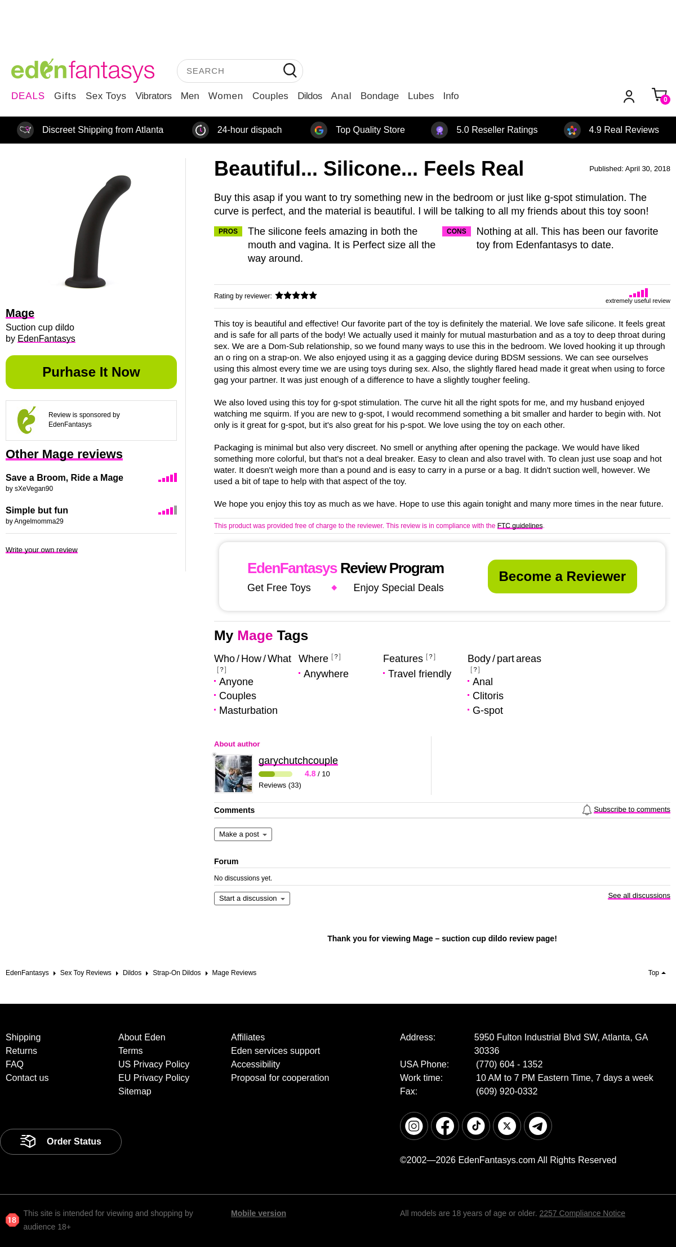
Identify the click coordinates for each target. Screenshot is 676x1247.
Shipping (23, 1037)
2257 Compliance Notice (582, 1213)
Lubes (421, 96)
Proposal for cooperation (280, 1078)
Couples (270, 96)
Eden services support (275, 1051)
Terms (130, 1051)
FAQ (15, 1064)
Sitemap (135, 1091)
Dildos (309, 96)
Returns (21, 1051)
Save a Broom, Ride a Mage (64, 477)
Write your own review (42, 550)
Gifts (65, 96)
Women (225, 96)
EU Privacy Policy (153, 1078)
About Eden (142, 1037)
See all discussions (639, 895)
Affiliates (248, 1037)
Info (451, 96)
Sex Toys (106, 96)
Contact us (27, 1078)
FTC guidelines (520, 526)
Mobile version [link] (258, 1213)
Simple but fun (37, 510)
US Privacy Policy (153, 1064)
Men (190, 96)
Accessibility (255, 1064)
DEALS (28, 96)
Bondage (380, 96)
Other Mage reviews (64, 454)
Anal (341, 96)
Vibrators (154, 96)
